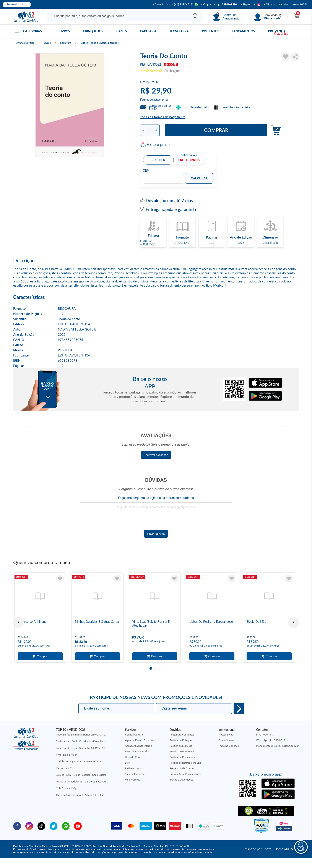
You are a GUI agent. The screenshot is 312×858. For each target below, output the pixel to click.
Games (121, 31)
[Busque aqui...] (119, 16)
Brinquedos (93, 31)
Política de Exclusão (181, 745)
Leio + (128, 762)
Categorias (32, 31)
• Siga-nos (250, 4)
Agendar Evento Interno (138, 745)
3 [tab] (159, 668)
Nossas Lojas (225, 734)
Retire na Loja (133, 768)
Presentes (210, 31)
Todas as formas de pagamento (162, 117)
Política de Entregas (181, 740)
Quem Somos (226, 740)
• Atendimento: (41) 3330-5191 (175, 4)
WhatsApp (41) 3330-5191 (271, 740)
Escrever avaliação (156, 454)
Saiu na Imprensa (135, 774)
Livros (64, 31)
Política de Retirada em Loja (185, 762)
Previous (18, 622)
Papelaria (148, 31)
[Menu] (267, 16)
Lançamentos (243, 31)
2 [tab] (155, 668)
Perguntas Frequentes (182, 734)
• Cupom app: (219, 4)
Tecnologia (179, 31)
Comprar (216, 130)
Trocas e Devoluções (181, 779)
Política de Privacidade (182, 757)
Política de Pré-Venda (182, 751)
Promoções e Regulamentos (185, 774)
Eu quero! (239, 708)
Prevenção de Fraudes (182, 768)
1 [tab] (151, 668)
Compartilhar (295, 56)
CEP (146, 170)
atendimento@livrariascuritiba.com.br (277, 745)
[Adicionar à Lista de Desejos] (285, 56)
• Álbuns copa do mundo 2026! (285, 4)
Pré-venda (277, 31)
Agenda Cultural (134, 734)
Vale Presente (132, 779)
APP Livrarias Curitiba (137, 751)
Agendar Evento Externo (139, 740)
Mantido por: (258, 849)
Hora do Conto (133, 757)
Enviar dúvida (156, 533)
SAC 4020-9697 (265, 734)
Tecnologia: (287, 849)
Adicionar (274, 130)
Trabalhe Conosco (228, 745)
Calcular (199, 178)
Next (293, 622)
